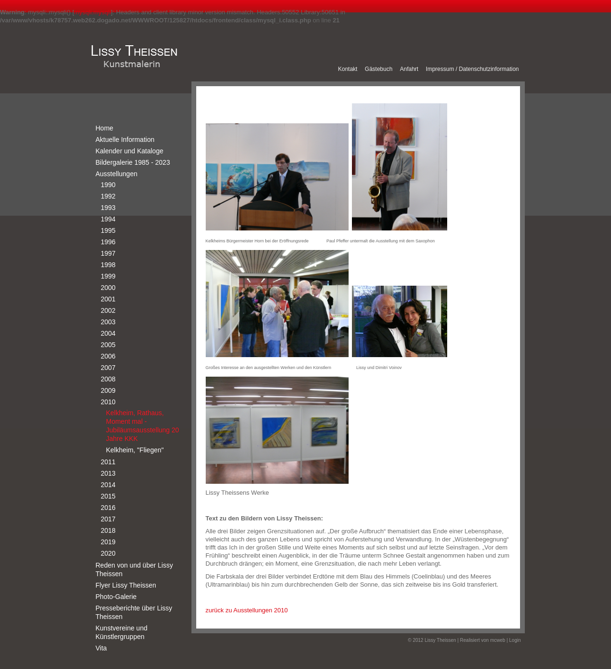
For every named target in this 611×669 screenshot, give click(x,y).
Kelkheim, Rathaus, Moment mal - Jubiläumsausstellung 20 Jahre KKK (142, 425)
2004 (108, 333)
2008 (108, 379)
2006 (108, 356)
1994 (108, 219)
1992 (108, 196)
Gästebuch (378, 69)
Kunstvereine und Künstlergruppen (122, 632)
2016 (108, 507)
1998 (108, 265)
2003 (108, 322)
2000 (108, 287)
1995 (108, 230)
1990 (108, 185)
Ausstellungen (117, 174)
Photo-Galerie (116, 596)
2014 (108, 485)
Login (515, 640)
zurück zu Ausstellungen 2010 (247, 610)
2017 (108, 519)
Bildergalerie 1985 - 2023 (133, 162)
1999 (108, 276)
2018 (108, 530)
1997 (108, 253)
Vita (101, 648)
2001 (108, 299)
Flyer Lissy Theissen (126, 585)
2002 (108, 310)
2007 (108, 367)
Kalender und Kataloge (129, 151)
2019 (108, 542)
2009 (108, 390)
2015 (108, 496)
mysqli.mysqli (92, 12)
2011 (108, 462)
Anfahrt (409, 69)
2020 (108, 553)
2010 (108, 402)
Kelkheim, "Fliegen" (135, 450)
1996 (108, 242)
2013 (108, 473)
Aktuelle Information (125, 139)
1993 (108, 207)
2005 (108, 345)
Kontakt (348, 69)
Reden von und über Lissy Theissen (134, 569)
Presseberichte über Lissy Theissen (134, 612)
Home (104, 128)
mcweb (497, 640)
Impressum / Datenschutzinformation (472, 69)
